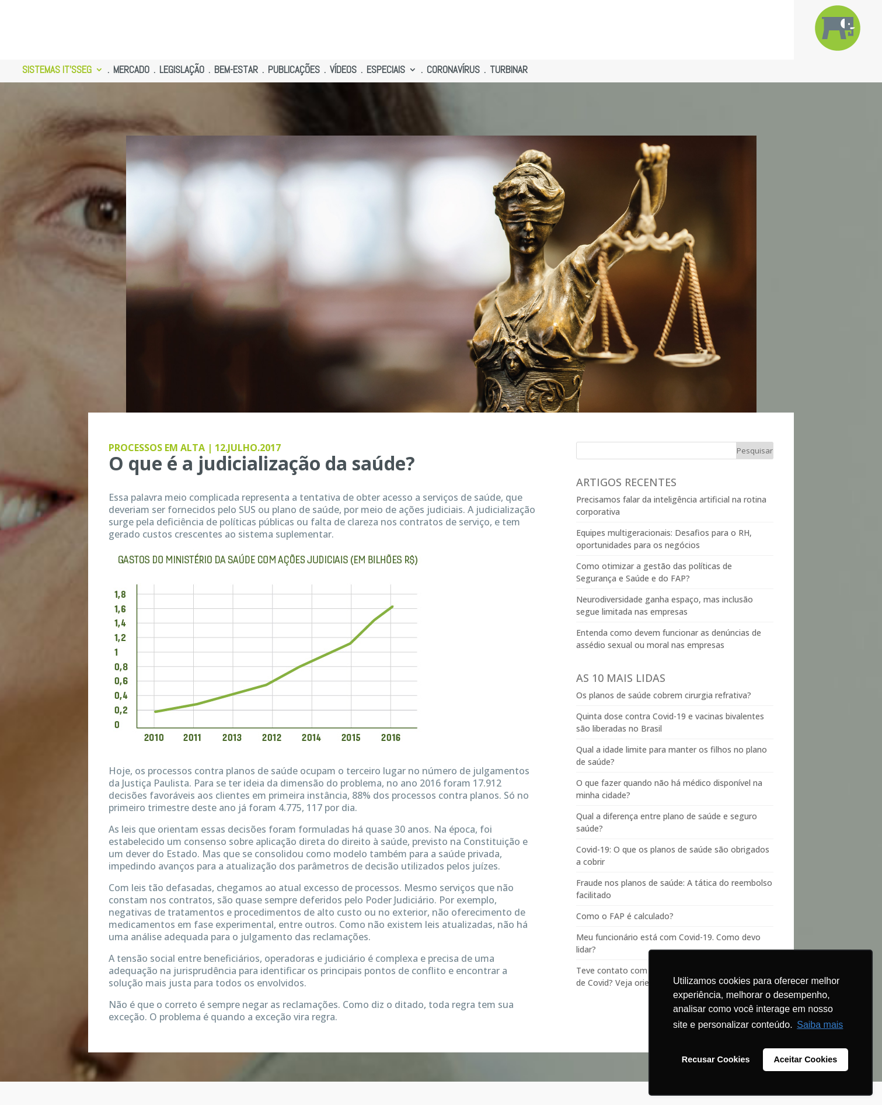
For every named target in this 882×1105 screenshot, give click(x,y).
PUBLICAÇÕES (294, 70)
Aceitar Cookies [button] (805, 1059)
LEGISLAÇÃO (181, 70)
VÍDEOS (343, 70)
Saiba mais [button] (820, 1025)
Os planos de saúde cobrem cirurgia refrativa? (663, 695)
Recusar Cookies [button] (716, 1059)
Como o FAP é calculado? (625, 916)
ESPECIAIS (386, 70)
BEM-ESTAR (236, 70)
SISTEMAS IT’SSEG (57, 70)
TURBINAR (509, 70)
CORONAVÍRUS (453, 70)
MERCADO (131, 70)
